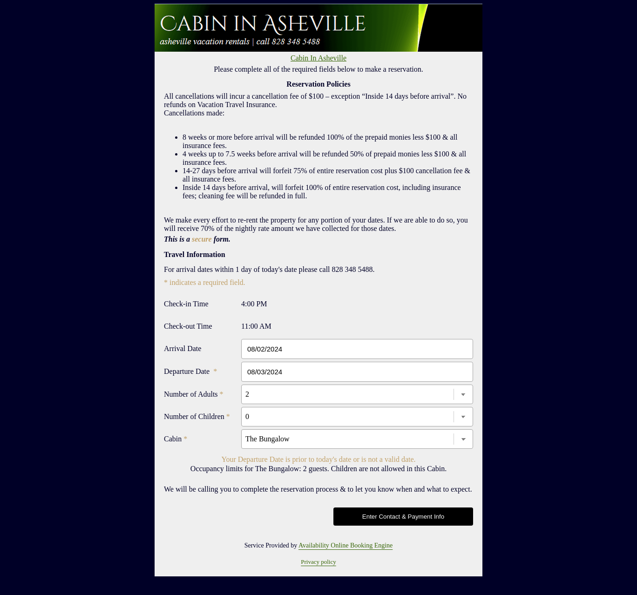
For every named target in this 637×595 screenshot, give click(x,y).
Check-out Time (188, 326)
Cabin (175, 439)
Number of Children (197, 416)
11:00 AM (256, 326)
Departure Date (190, 371)
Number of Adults (194, 394)
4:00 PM (254, 304)
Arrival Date (182, 348)
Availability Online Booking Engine (345, 545)
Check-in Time (186, 304)
